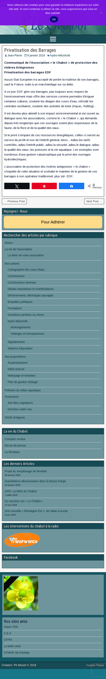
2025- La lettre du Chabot (21, 491)
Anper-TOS (11, 626)
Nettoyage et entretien (21, 375)
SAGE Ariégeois (15, 417)
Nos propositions (15, 356)
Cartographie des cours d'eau (26, 269)
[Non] (101, 13)
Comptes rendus (15, 439)
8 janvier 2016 (36, 55)
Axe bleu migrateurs (20, 402)
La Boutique (12, 452)
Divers (9, 242)
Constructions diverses (22, 282)
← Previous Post (14, 201)
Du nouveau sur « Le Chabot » (24, 501)
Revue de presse (15, 445)
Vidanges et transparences (27, 333)
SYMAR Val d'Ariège (17, 652)
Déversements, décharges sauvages (30, 295)
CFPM (8, 639)
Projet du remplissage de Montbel (26, 471)
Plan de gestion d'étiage (23, 382)
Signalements (16, 342)
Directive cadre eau (20, 409)
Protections (12, 396)
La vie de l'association (18, 249)
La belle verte (12, 646)
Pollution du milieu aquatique (23, 390)
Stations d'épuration (20, 348)
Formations (15, 308)
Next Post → (94, 201)
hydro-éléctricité (60, 55)
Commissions (16, 276)
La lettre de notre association (26, 255)
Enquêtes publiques (20, 301)
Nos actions (12, 263)
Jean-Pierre (14, 55)
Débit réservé (16, 369)
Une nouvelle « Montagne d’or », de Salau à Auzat (36, 511)
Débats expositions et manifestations (31, 289)
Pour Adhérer (53, 222)
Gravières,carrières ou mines (26, 314)
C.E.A (7, 633)
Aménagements (20, 327)
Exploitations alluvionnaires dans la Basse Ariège (35, 481)
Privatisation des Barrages (30, 50)
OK (54, 19)
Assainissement (17, 362)
